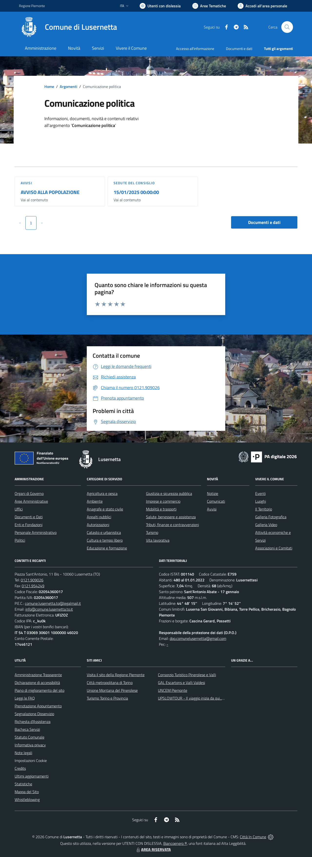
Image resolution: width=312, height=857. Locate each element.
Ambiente (95, 501)
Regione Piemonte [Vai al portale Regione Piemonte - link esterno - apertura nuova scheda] (32, 5)
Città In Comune (253, 837)
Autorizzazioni (98, 525)
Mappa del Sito (27, 792)
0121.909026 (32, 580)
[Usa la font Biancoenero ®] (160, 6)
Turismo (152, 532)
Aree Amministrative (31, 501)
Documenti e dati (264, 222)
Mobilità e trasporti (161, 509)
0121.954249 (33, 586)
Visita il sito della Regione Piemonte (116, 675)
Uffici (19, 509)
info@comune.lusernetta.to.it (49, 609)
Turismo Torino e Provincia (107, 698)
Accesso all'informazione (195, 48)
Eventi (260, 493)
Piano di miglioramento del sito (39, 690)
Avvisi (26, 182)
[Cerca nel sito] (287, 27)
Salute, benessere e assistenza (171, 517)
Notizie (212, 493)
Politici (20, 540)
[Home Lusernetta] (68, 27)
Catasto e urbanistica (104, 532)
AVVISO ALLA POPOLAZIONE (50, 192)
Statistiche (23, 784)
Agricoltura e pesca (102, 493)
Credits (20, 768)
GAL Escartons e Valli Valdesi (181, 682)
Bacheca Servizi (27, 729)
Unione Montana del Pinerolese (112, 690)
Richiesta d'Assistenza (32, 721)
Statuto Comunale (29, 737)
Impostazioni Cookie (31, 760)
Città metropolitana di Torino (110, 682)
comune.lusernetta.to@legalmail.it (53, 603)
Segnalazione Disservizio (34, 714)
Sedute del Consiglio (134, 182)
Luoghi (260, 501)
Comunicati (216, 501)
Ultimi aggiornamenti (32, 776)
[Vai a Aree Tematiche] (209, 6)
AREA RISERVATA (153, 849)
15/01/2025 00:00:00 (136, 192)
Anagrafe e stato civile (105, 509)
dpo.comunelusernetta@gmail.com (198, 638)
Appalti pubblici (99, 517)
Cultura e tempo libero (105, 540)
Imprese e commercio (163, 501)
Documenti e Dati (29, 517)
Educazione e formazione (107, 548)
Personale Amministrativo (36, 532)
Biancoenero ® (175, 843)
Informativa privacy (30, 745)
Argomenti (68, 86)
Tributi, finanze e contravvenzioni (172, 525)
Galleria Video (266, 525)
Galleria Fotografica (270, 517)
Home (49, 86)
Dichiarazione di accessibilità (37, 682)
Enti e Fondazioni (28, 525)
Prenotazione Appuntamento (38, 706)
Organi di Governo (29, 493)
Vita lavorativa (157, 540)
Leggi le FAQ (25, 698)
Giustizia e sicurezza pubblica (169, 493)
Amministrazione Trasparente (38, 675)
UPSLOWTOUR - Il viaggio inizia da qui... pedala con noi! (202, 698)
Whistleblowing (27, 799)
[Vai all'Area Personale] (262, 6)
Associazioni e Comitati (273, 548)
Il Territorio (263, 509)
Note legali (23, 753)
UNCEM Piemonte (172, 690)
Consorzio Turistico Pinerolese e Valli (187, 675)
